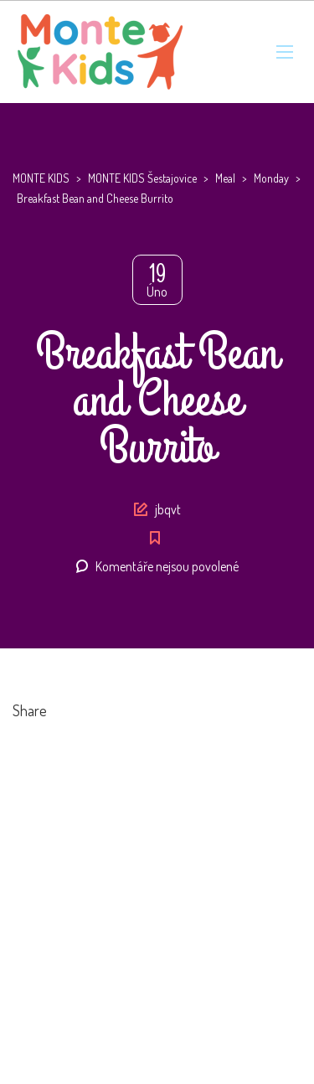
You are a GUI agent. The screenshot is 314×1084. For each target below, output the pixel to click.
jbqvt (168, 509)
